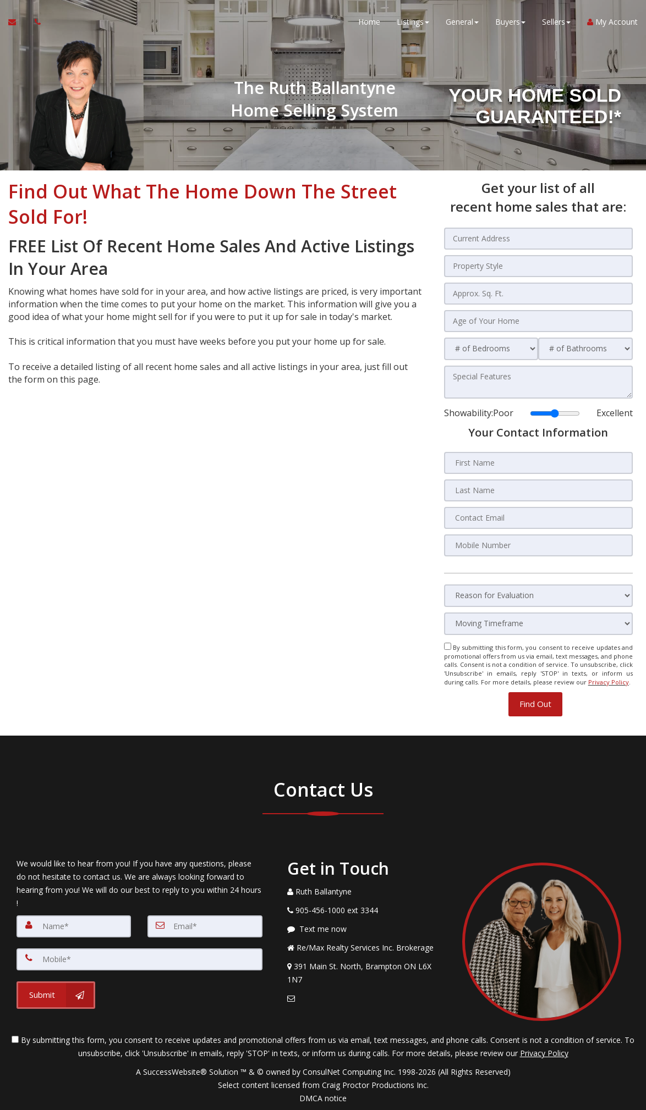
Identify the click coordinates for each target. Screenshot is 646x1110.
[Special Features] (538, 382)
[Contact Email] (538, 518)
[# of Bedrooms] (491, 349)
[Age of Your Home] (538, 321)
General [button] (462, 21)
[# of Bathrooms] (585, 349)
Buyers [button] (510, 21)
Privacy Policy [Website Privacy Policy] (608, 682)
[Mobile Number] (538, 545)
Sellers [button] (556, 21)
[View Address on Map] (366, 972)
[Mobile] (139, 959)
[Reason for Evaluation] (538, 595)
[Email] (204, 926)
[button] (535, 703)
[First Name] (538, 463)
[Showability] (555, 413)
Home (369, 21)
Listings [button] (413, 21)
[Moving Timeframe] (538, 623)
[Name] (74, 926)
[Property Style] (538, 266)
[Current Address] (538, 239)
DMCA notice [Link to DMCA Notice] (323, 1097)
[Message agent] (366, 928)
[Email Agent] (17, 22)
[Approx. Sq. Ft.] (538, 294)
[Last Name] (538, 490)
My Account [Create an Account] (612, 21)
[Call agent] (34, 22)
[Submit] (56, 994)
